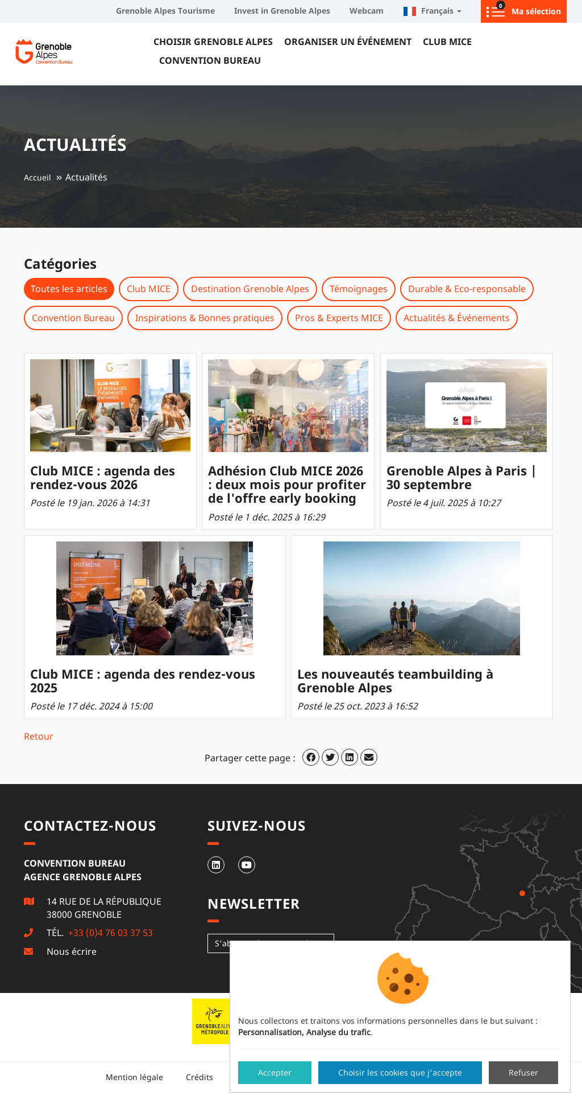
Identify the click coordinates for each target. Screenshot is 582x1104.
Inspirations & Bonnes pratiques (205, 317)
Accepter (275, 1072)
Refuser (523, 1072)
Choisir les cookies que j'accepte (400, 1072)
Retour (38, 736)
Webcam (367, 10)
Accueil (37, 177)
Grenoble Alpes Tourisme (165, 10)
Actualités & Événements (457, 317)
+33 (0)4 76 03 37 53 (109, 932)
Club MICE (447, 41)
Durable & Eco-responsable (467, 288)
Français (432, 10)
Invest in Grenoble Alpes (282, 10)
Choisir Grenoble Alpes (213, 41)
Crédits (199, 1077)
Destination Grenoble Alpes (250, 288)
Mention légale (134, 1077)
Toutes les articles (69, 288)
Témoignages (359, 288)
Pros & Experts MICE (339, 317)
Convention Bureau (210, 60)
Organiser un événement (347, 41)
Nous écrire (72, 951)
